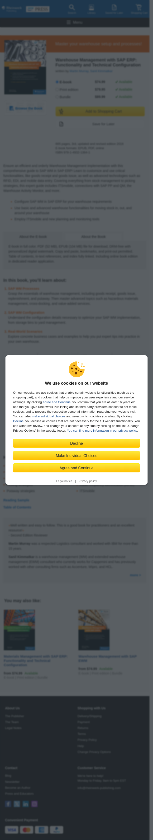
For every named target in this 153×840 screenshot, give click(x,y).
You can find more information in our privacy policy (102, 430)
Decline (18, 421)
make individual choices (48, 416)
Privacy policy (88, 481)
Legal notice (64, 481)
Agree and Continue (57, 402)
